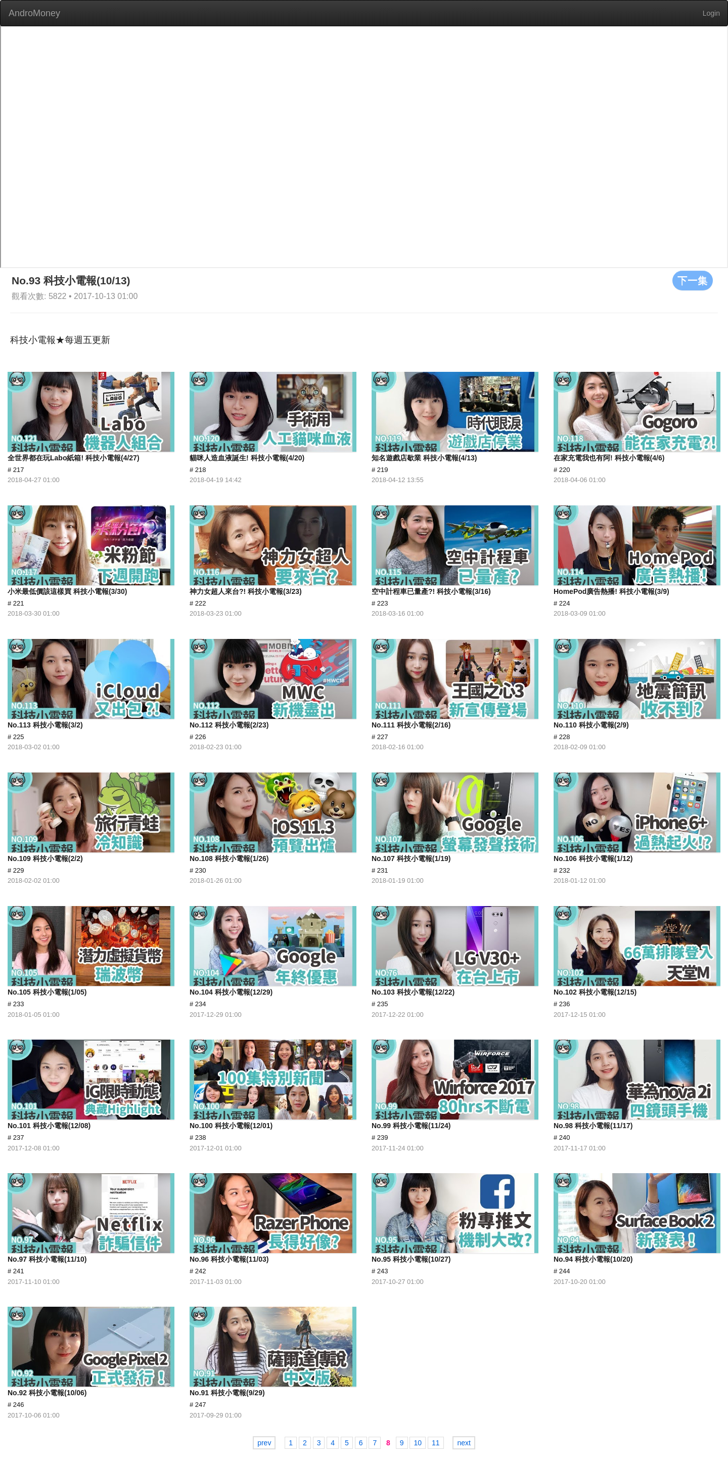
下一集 (692, 280)
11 (436, 1443)
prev (264, 1443)
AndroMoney (34, 13)
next (463, 1443)
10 (418, 1443)
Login (711, 13)
